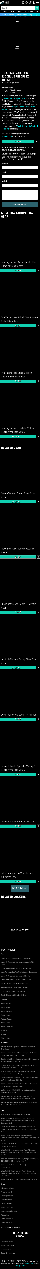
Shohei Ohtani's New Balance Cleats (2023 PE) (17, 980)
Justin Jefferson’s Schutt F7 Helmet (18, 714)
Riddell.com (7, 136)
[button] (34, 2)
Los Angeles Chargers (9, 1211)
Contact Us (29, 1263)
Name (5, 163)
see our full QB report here (14, 98)
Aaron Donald (6, 1004)
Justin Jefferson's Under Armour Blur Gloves (16, 976)
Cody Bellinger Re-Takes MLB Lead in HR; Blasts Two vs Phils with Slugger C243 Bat (19, 1079)
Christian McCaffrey (24, 15)
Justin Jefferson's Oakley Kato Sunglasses (16, 958)
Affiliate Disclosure (7, 1245)
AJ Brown (4, 1030)
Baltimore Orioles (7, 1219)
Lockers (5, 11)
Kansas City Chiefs (7, 1207)
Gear (12, 11)
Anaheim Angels (6, 1192)
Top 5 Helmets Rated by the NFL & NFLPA (15, 1114)
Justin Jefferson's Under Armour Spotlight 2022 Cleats (17, 963)
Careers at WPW (7, 1242)
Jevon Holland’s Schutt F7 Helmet (17, 821)
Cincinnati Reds (6, 1200)
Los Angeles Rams (7, 1196)
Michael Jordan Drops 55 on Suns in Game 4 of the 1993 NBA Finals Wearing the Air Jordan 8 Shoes (19, 1097)
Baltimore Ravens (7, 1223)
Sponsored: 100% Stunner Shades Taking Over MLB (19, 1180)
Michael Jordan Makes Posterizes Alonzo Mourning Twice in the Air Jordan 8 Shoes (19, 1103)
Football (21, 150)
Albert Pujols (5, 1038)
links (25, 16)
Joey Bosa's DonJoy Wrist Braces (13, 991)
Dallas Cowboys (6, 1203)
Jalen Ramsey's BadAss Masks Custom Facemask (19, 972)
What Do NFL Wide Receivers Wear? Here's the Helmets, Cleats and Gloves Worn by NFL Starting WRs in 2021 (18, 1173)
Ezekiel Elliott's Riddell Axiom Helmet (13, 995)
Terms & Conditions (8, 1253)
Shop (18, 141)
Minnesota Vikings (7, 1188)
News (19, 11)
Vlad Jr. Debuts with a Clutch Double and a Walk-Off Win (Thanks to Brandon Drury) (19, 1073)
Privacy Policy (6, 1249)
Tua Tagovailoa (21, 148)
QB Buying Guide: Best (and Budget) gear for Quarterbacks (16, 1166)
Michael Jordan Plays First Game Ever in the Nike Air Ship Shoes (19, 1048)
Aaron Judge (5, 1007)
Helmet (13, 150)
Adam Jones (5, 1015)
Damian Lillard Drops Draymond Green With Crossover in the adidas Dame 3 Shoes (20, 1060)
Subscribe (29, 11)
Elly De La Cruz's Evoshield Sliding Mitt (14, 984)
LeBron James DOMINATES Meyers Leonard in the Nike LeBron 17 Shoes (18, 1091)
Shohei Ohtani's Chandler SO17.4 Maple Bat (16, 968)
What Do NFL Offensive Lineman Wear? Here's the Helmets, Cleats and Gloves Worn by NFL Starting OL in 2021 (19, 1129)
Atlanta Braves (6, 1215)
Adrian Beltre (5, 1023)
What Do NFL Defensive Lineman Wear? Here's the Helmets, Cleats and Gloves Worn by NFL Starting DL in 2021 (19, 1152)
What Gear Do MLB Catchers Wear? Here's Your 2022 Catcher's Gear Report (19, 1145)
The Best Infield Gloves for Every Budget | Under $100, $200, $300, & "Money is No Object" (20, 1160)
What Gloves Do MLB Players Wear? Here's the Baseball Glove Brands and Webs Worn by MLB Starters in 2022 (17, 1120)
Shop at (18, 436)
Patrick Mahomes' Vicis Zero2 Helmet (14, 987)
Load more (20, 888)
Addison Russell (6, 1019)
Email (5, 172)
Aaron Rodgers (6, 1011)
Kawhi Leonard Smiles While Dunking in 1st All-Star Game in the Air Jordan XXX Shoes (18, 1054)
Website (5, 181)
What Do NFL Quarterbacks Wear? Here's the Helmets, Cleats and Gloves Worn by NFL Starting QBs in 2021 (20, 1137)
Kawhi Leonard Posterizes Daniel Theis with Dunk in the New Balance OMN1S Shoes (19, 1085)
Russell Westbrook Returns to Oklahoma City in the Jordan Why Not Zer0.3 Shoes (19, 1066)
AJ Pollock (5, 1034)
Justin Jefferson (8, 15)
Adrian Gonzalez (7, 1027)
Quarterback (8, 148)
